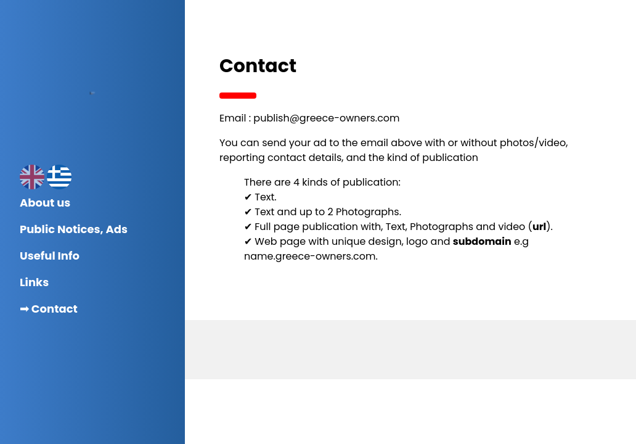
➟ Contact (49, 308)
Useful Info (50, 255)
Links (34, 282)
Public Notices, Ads (74, 229)
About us (45, 202)
